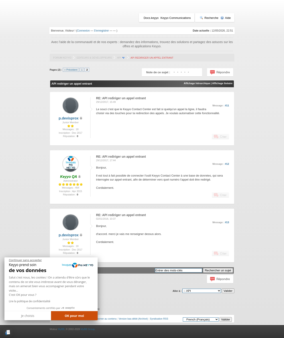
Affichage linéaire (222, 83)
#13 (227, 222)
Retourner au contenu (104, 318)
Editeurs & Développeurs (94, 57)
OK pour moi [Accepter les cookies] (74, 316)
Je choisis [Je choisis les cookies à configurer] (27, 316)
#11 (227, 105)
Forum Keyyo (62, 57)
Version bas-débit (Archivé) (133, 318)
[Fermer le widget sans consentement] (25, 260)
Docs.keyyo (151, 18)
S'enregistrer (101, 30)
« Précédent (70, 69)
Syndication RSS (159, 318)
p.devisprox (69, 118)
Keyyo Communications (175, 18)
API (119, 57)
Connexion (83, 30)
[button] (8, 332)
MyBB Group (88, 329)
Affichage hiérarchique (197, 83)
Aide (225, 18)
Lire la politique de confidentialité (29, 301)
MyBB (61, 329)
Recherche (209, 18)
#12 (227, 164)
